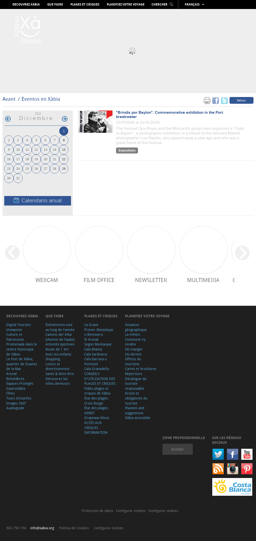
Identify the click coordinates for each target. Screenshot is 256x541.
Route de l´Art (57, 349)
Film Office (99, 280)
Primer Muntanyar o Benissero (99, 332)
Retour (241, 100)
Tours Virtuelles (18, 398)
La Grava (91, 324)
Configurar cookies (131, 510)
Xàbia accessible (137, 417)
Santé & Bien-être (60, 373)
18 (27, 159)
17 (18, 159)
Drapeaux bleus (96, 417)
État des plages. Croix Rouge (96, 401)
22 (64, 159)
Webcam (47, 280)
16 (8, 159)
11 (27, 149)
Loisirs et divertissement (58, 366)
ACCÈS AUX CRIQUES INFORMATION (96, 427)
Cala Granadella (96, 368)
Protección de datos (98, 510)
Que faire (55, 4)
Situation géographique (136, 327)
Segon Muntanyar (98, 344)
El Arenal (91, 339)
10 (18, 149)
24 (18, 168)
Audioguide (15, 408)
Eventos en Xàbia (41, 99)
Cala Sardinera (95, 354)
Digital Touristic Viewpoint (18, 327)
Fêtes (10, 393)
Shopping (53, 358)
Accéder (177, 449)
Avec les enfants (58, 354)
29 (64, 168)
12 (36, 149)
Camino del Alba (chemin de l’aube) (60, 337)
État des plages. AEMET (96, 410)
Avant (9, 99)
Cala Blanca (93, 349)
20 (45, 159)
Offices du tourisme (133, 361)
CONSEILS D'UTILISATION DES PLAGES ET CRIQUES (100, 378)
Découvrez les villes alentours (58, 381)
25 (27, 168)
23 (8, 168)
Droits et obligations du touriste (136, 398)
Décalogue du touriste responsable (135, 383)
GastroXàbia (15, 388)
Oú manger (134, 349)
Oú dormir (133, 354)
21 (54, 159)
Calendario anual (38, 200)
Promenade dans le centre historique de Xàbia (21, 349)
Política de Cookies (74, 528)
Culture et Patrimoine (15, 337)
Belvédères (15, 378)
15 (64, 149)
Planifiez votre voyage (125, 4)
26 (36, 168)
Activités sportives (60, 344)
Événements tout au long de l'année (60, 327)
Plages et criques (84, 4)
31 (18, 178)
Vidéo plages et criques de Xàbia (97, 391)
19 (36, 159)
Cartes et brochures (140, 368)
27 (45, 168)
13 (45, 149)
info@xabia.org (42, 528)
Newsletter (151, 280)
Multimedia (203, 280)
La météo (132, 334)
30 (8, 178)
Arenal (11, 373)
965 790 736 (16, 528)
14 (54, 149)
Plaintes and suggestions (134, 410)
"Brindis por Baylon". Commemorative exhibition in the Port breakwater (169, 114)
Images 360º (16, 403)
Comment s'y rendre (135, 342)
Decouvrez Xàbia (26, 4)
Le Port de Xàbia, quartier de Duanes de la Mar (21, 363)
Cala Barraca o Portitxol (95, 361)
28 (54, 168)
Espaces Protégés (19, 383)
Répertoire (133, 373)
